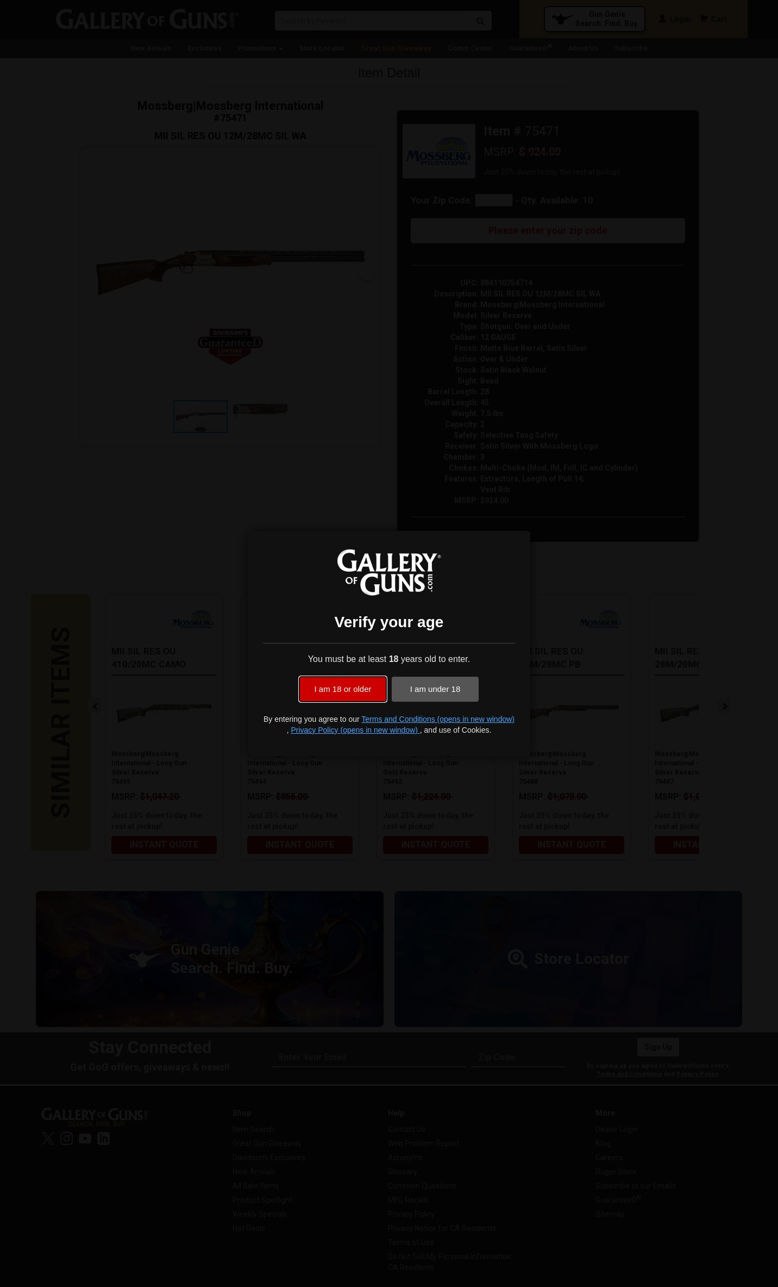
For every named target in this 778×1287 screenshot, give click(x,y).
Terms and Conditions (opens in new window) (438, 719)
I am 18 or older (342, 689)
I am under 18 (435, 689)
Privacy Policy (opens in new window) (355, 730)
